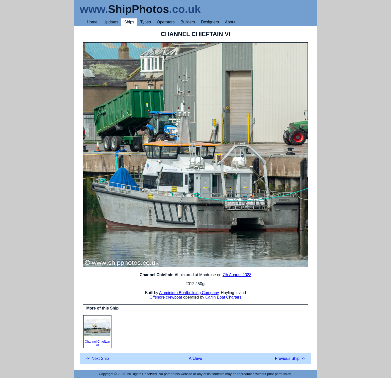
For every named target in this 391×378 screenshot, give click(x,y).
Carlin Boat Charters (223, 297)
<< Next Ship (97, 358)
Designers (210, 22)
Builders (188, 22)
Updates (110, 22)
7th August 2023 (236, 275)
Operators (166, 22)
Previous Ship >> (290, 358)
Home (92, 22)
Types (145, 22)
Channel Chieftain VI (97, 332)
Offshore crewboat (166, 297)
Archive (195, 358)
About (230, 22)
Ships (129, 22)
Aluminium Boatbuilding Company (189, 293)
